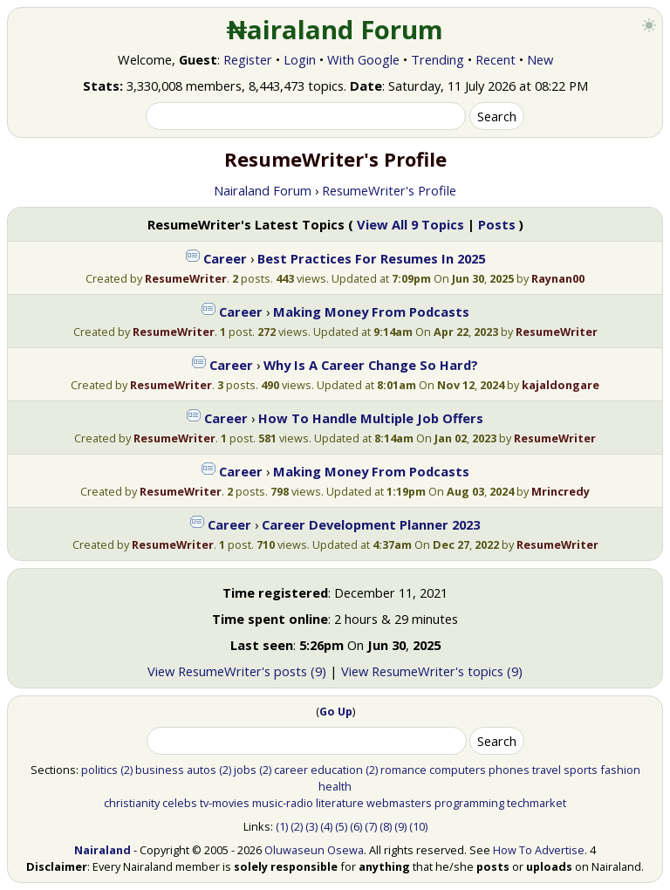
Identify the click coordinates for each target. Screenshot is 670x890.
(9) (400, 826)
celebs (179, 803)
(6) (356, 826)
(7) (371, 826)
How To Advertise (539, 850)
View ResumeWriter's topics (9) (432, 671)
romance (403, 769)
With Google (363, 59)
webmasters (399, 803)
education (337, 769)
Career (225, 258)
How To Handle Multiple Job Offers (370, 418)
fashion (620, 769)
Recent (495, 59)
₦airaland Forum (335, 29)
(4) (326, 826)
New (540, 59)
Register (247, 59)
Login (300, 59)
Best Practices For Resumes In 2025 (371, 258)
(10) (418, 826)
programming (469, 803)
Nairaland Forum (262, 190)
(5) (341, 826)
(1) (282, 826)
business (159, 769)
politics (99, 769)
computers (457, 769)
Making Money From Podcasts (371, 311)
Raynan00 (558, 278)
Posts (497, 224)
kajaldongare (560, 385)
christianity (132, 803)
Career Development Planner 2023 (371, 524)
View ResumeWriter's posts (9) (236, 671)
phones (509, 769)
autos (201, 769)
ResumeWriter (186, 278)
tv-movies (225, 803)
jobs (245, 769)
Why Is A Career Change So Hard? (370, 364)
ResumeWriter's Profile (389, 190)
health (335, 786)
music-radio (282, 803)
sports (581, 769)
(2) (126, 769)
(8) (385, 826)
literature (340, 803)
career (291, 769)
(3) (311, 826)
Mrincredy (560, 491)
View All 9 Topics (410, 224)
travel (546, 769)
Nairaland (102, 850)
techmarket (536, 803)
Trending (437, 59)
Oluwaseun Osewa (314, 850)
